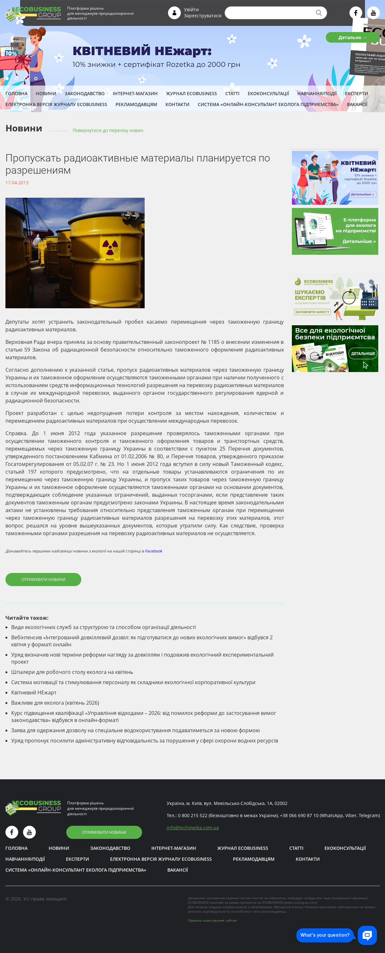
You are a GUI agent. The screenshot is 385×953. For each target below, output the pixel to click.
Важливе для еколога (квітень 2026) (55, 702)
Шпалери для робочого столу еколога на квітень (72, 671)
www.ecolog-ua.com (300, 902)
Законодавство (85, 93)
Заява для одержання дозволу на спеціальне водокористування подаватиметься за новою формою (135, 730)
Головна (16, 93)
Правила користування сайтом (212, 920)
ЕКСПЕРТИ (356, 93)
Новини (46, 93)
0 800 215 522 (192, 815)
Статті (232, 93)
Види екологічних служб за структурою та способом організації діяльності (103, 627)
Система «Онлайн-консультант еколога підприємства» (268, 104)
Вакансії (357, 104)
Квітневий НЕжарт (33, 692)
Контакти (177, 104)
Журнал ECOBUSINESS (191, 93)
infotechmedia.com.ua (193, 828)
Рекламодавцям (136, 104)
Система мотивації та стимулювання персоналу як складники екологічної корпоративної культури (133, 682)
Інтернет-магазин (135, 93)
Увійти (191, 9)
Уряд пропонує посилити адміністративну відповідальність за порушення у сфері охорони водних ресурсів (144, 740)
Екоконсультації (268, 93)
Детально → (353, 37)
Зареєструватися (202, 15)
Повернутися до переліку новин (108, 130)
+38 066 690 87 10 (299, 815)
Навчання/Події (317, 93)
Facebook (153, 551)
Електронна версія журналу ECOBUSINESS (56, 104)
